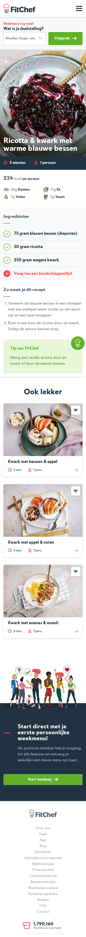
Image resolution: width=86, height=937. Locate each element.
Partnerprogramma (43, 894)
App (43, 840)
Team (43, 834)
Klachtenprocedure (43, 888)
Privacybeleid (43, 870)
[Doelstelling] (24, 38)
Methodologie (43, 864)
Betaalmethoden (43, 882)
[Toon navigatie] (79, 8)
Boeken (43, 900)
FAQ (43, 906)
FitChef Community (19, 8)
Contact (43, 912)
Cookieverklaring (43, 876)
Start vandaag (43, 779)
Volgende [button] (65, 38)
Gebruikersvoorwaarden (43, 858)
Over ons (43, 828)
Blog (43, 846)
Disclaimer (43, 852)
